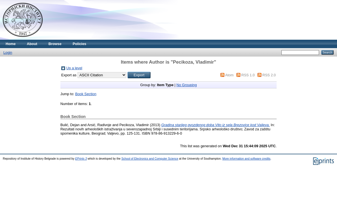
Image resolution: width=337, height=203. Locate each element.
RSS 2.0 (269, 75)
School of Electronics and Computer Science (149, 158)
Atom (229, 75)
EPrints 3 (81, 158)
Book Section (85, 94)
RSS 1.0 (248, 75)
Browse (55, 44)
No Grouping (186, 85)
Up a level (74, 68)
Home (11, 44)
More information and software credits (246, 158)
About (32, 44)
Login (7, 52)
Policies (79, 44)
